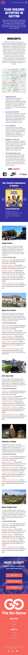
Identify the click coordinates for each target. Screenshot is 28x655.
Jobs (14, 627)
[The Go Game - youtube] (17, 651)
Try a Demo (14, 2)
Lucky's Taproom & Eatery (10, 276)
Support (14, 624)
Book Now (14, 575)
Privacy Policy (13, 648)
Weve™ (14, 622)
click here (18, 188)
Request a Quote (14, 581)
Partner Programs (14, 638)
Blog (14, 635)
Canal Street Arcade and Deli (11, 348)
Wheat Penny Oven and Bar (10, 467)
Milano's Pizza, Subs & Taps (11, 283)
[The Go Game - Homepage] (3, 2)
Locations (14, 632)
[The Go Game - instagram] (9, 651)
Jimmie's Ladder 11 (8, 265)
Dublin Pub (6, 260)
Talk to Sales (21, 2)
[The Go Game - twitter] (13, 651)
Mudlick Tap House (8, 270)
